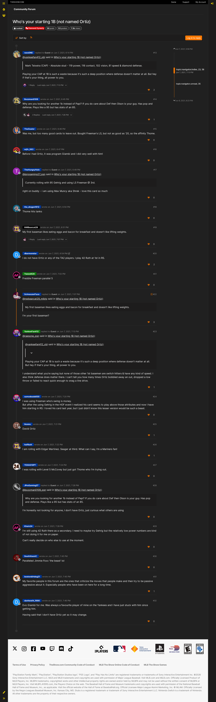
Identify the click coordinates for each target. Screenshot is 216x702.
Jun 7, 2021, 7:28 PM (69, 485)
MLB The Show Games (155, 664)
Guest (47, 52)
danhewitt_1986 (32, 600)
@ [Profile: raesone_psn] (30, 335)
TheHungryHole (32, 169)
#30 (155, 556)
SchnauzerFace (31, 294)
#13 (155, 52)
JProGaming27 (31, 485)
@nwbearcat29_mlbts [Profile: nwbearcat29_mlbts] (34, 298)
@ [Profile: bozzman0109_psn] (34, 489)
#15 (155, 129)
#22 (155, 294)
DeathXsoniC (30, 556)
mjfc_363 (28, 149)
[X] (14, 649)
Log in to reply (194, 38)
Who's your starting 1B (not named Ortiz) (77, 57)
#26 (155, 444)
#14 (155, 99)
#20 (155, 253)
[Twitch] (52, 649)
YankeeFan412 (31, 331)
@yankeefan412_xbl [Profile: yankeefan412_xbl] (33, 57)
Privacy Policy (37, 664)
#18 (155, 207)
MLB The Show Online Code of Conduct (119, 664)
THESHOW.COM (17, 2)
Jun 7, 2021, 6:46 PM (55, 129)
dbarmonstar (30, 253)
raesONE (28, 52)
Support (186, 2)
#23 (155, 331)
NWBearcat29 (31, 227)
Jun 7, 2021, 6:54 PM (58, 253)
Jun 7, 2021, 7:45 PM (58, 556)
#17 (155, 169)
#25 (155, 424)
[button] (4, 692)
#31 (155, 576)
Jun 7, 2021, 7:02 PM (55, 274)
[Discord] (61, 649)
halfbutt (28, 444)
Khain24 (28, 526)
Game (173, 2)
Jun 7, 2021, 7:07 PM (70, 294)
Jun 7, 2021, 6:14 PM (63, 52)
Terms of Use (19, 664)
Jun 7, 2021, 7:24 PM (57, 465)
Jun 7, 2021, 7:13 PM (69, 331)
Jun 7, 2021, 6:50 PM (60, 207)
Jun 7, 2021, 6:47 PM (54, 149)
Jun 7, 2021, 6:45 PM (59, 99)
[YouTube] (42, 649)
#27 (155, 465)
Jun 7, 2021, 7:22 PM (53, 444)
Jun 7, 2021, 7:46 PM (60, 600)
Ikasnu (27, 424)
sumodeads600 (31, 396)
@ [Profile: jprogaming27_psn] (33, 174)
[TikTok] (70, 649)
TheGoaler (29, 129)
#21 (155, 274)
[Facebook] (33, 649)
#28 (155, 485)
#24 (155, 396)
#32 (155, 600)
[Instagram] (24, 649)
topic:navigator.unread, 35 (188, 84)
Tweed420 (29, 274)
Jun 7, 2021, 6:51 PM (59, 227)
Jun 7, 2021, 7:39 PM (53, 526)
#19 (155, 227)
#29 (155, 526)
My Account (201, 2)
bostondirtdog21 (32, 576)
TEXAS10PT (30, 465)
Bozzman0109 (31, 99)
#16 (155, 149)
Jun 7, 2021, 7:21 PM (51, 424)
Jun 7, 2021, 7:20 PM (60, 396)
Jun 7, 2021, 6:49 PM (70, 169)
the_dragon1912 (31, 207)
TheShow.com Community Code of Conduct (71, 664)
